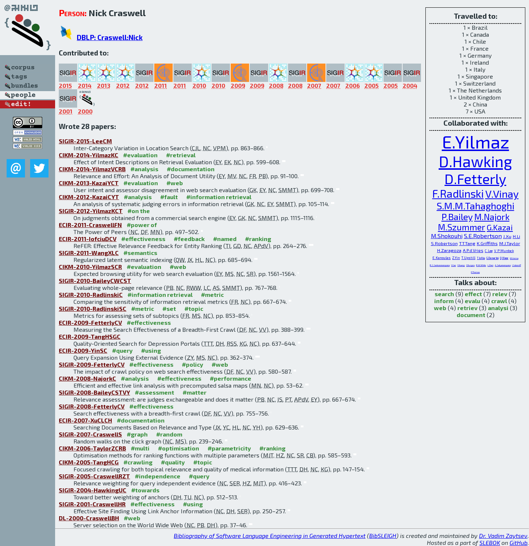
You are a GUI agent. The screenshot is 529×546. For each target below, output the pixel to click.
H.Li (516, 236)
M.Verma (514, 258)
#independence (157, 476)
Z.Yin (456, 258)
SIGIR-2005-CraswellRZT (94, 476)
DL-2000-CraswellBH (89, 517)
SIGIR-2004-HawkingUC (92, 489)
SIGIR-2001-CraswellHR (92, 503)
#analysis (144, 168)
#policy (192, 364)
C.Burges (470, 265)
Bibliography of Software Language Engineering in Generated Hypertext (270, 535)
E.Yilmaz (475, 141)
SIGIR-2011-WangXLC (89, 252)
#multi (140, 448)
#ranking (258, 238)
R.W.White (481, 265)
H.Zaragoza (449, 250)
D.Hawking (475, 161)
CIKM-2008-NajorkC (87, 378)
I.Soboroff (516, 265)
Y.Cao (453, 265)
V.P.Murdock (504, 251)
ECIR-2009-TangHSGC (89, 336)
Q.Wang (504, 257)
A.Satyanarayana (503, 265)
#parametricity (229, 448)
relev (499, 293)
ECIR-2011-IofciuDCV (87, 238)
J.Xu (507, 236)
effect (473, 293)
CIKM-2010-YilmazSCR (90, 266)
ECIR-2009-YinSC (83, 350)
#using (151, 350)
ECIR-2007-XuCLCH (85, 420)
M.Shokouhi (447, 235)
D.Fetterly (475, 178)
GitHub (519, 542)
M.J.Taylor (509, 243)
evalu (472, 300)
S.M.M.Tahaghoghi (475, 205)
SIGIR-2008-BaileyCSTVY (94, 392)
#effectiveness (143, 238)
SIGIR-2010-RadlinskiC (91, 294)
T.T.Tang (467, 243)
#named (225, 238)
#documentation (191, 168)
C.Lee (489, 251)
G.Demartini (492, 257)
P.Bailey (457, 216)
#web (174, 182)
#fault (169, 196)
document (471, 314)
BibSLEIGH (382, 535)
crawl (499, 300)
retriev (467, 307)
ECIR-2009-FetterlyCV (90, 322)
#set (169, 308)
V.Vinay (502, 193)
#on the (138, 210)
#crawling (137, 462)
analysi (498, 307)
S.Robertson (444, 243)
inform (444, 300)
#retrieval (180, 154)
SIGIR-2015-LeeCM (85, 140)
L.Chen (490, 265)
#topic (193, 308)
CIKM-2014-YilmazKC (88, 154)
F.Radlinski (458, 193)
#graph (137, 434)
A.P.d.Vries (473, 250)
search (444, 293)
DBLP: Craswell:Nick (110, 37)
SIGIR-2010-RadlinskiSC (92, 308)
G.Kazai (500, 227)
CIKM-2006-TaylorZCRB (92, 448)
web (440, 307)
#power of (142, 224)
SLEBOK (489, 542)
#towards (145, 489)
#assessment (154, 392)
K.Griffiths (487, 243)
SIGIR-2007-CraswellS (90, 434)
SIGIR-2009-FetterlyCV (92, 364)
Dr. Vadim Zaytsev (503, 535)
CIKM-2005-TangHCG (89, 462)
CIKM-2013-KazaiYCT (89, 182)
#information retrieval (218, 196)
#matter (194, 392)
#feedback (189, 238)
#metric (212, 294)
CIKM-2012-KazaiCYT (89, 196)
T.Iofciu (481, 257)
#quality (173, 462)
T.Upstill (468, 258)
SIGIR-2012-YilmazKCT (91, 210)
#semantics (140, 252)
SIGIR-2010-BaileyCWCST (95, 280)
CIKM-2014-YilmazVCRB (92, 168)
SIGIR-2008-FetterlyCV (92, 406)
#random (169, 434)
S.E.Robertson (483, 235)
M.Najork (492, 217)
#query (122, 350)
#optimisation (178, 448)
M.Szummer (461, 227)
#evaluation (140, 154)
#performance (230, 378)
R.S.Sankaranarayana (440, 265)
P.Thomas (475, 272)
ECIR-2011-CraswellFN (90, 224)
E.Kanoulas (441, 258)
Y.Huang (461, 265)
